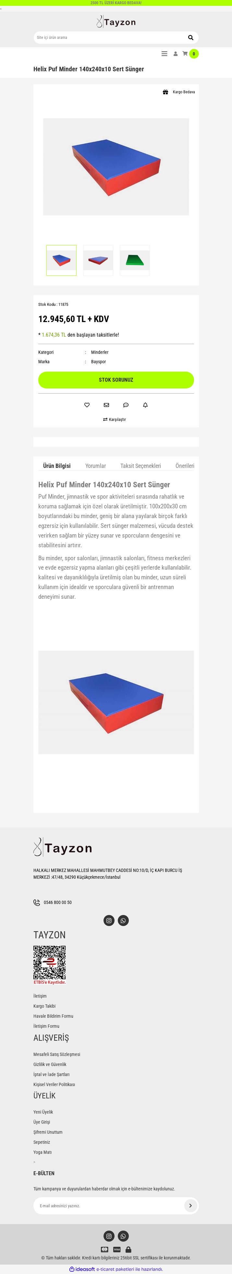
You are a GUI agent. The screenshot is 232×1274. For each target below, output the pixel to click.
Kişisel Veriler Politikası (54, 1084)
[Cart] (190, 53)
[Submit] (190, 1205)
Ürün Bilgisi (57, 465)
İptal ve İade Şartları (51, 1074)
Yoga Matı (42, 1152)
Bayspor (98, 361)
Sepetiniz (41, 1142)
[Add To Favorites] (86, 405)
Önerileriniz (188, 465)
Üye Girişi (41, 1122)
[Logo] (116, 21)
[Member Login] (175, 53)
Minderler (99, 352)
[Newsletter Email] (116, 1205)
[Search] (116, 37)
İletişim (40, 996)
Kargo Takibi (44, 1006)
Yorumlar (95, 465)
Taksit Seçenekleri (140, 465)
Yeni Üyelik (43, 1112)
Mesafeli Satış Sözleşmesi (56, 1054)
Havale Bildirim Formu (53, 1016)
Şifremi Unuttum (48, 1132)
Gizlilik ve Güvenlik (49, 1064)
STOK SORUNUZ (116, 380)
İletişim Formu (46, 1026)
